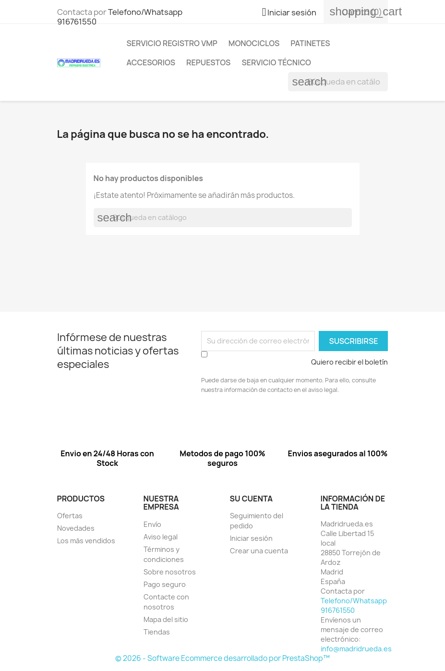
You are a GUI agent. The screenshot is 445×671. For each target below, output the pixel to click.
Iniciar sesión (251, 538)
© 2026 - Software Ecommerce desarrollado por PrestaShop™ (222, 658)
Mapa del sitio (166, 619)
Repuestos (208, 62)
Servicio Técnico (276, 62)
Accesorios (151, 62)
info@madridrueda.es (356, 648)
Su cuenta (251, 498)
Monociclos (254, 43)
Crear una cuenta (259, 550)
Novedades (76, 528)
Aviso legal (161, 536)
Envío (152, 524)
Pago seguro (165, 584)
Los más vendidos (86, 540)
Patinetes (310, 43)
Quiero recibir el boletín (349, 361)
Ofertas (70, 515)
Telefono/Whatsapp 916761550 (119, 17)
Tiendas (157, 631)
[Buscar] (338, 81)
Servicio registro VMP (172, 43)
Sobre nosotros (170, 571)
